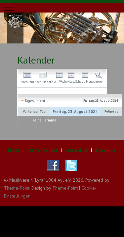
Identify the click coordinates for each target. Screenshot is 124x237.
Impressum (105, 150)
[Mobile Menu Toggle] (9, 8)
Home (14, 150)
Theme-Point (16, 188)
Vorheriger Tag (34, 111)
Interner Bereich (42, 150)
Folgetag (111, 111)
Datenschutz (76, 150)
